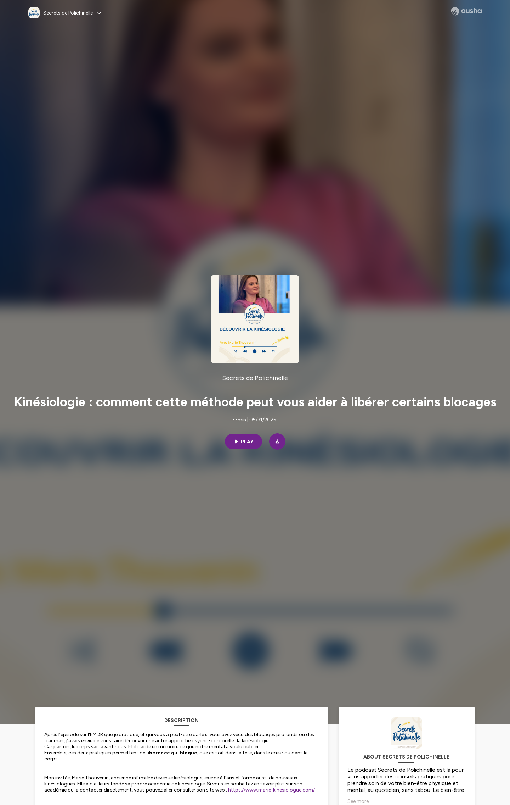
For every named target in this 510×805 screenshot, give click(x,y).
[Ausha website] (466, 11)
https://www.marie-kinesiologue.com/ (271, 790)
